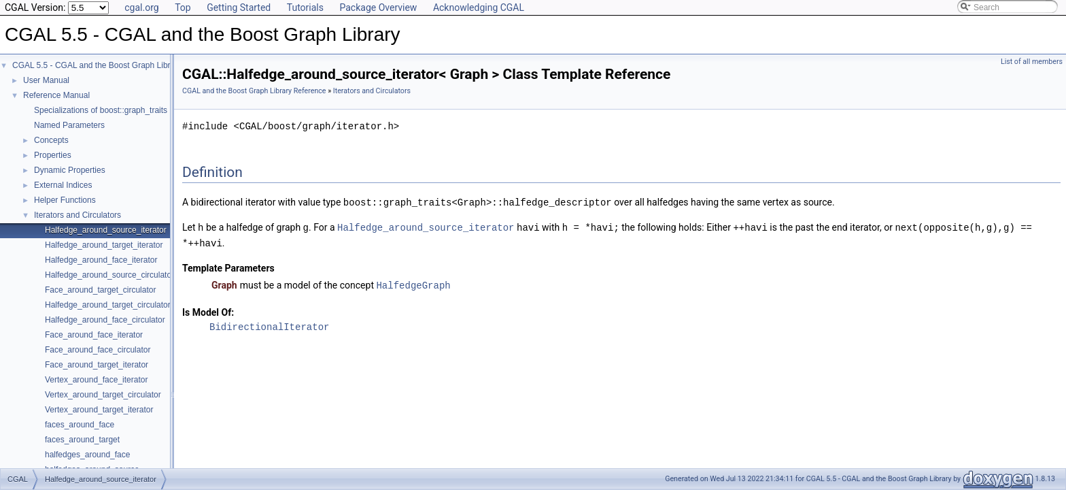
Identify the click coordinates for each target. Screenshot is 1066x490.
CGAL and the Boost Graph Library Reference (254, 90)
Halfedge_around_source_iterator (106, 230)
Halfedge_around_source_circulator (109, 275)
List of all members (1032, 61)
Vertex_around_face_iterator (96, 380)
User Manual (46, 80)
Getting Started (239, 7)
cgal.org (141, 7)
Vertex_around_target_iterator (99, 409)
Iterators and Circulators (77, 215)
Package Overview (378, 7)
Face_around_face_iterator (94, 335)
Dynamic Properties (69, 170)
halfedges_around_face (87, 454)
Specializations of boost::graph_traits (100, 110)
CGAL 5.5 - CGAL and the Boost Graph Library (97, 65)
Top (183, 7)
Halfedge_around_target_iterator (103, 245)
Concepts (51, 140)
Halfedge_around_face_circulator (105, 320)
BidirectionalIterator (269, 324)
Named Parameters (69, 125)
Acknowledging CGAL (478, 7)
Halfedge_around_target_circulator (108, 305)
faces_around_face (79, 424)
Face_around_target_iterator (96, 365)
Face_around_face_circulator (97, 350)
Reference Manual (56, 95)
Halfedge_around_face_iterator (101, 260)
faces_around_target (82, 439)
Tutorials (305, 7)
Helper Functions (65, 200)
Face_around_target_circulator (100, 290)
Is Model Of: (208, 309)
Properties (52, 155)
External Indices (63, 185)
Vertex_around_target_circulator (103, 394)
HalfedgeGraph (413, 282)
